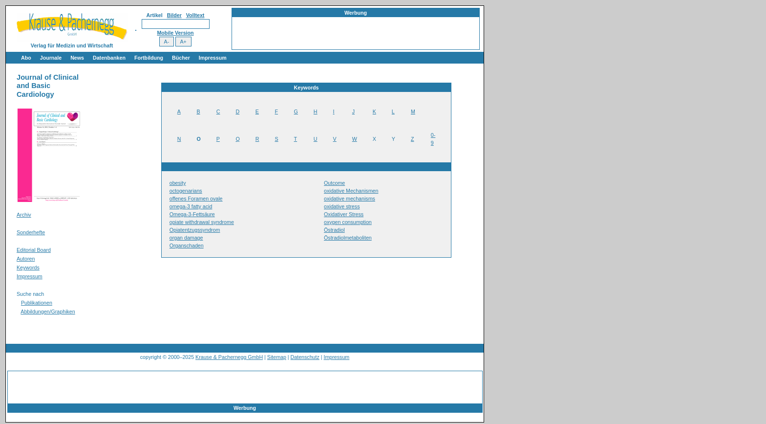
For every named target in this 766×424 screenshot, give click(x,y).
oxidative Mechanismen (351, 191)
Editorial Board (34, 250)
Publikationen (36, 303)
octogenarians (186, 191)
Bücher (181, 58)
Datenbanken (109, 58)
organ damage (186, 238)
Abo (26, 58)
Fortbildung (148, 58)
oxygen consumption (348, 222)
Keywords (28, 267)
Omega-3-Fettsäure (192, 214)
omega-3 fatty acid (191, 206)
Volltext (195, 15)
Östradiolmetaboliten (348, 238)
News (77, 58)
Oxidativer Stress (343, 214)
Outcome (334, 183)
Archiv (24, 215)
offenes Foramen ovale (196, 198)
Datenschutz (305, 357)
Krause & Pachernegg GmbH (229, 357)
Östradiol (334, 230)
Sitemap (276, 357)
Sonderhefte (31, 232)
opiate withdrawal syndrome (202, 222)
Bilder (174, 15)
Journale (51, 58)
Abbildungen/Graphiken (48, 311)
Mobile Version (175, 33)
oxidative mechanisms (349, 198)
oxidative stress (342, 206)
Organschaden (187, 245)
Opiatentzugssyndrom (195, 230)
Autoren (26, 259)
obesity (178, 183)
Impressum (213, 58)
